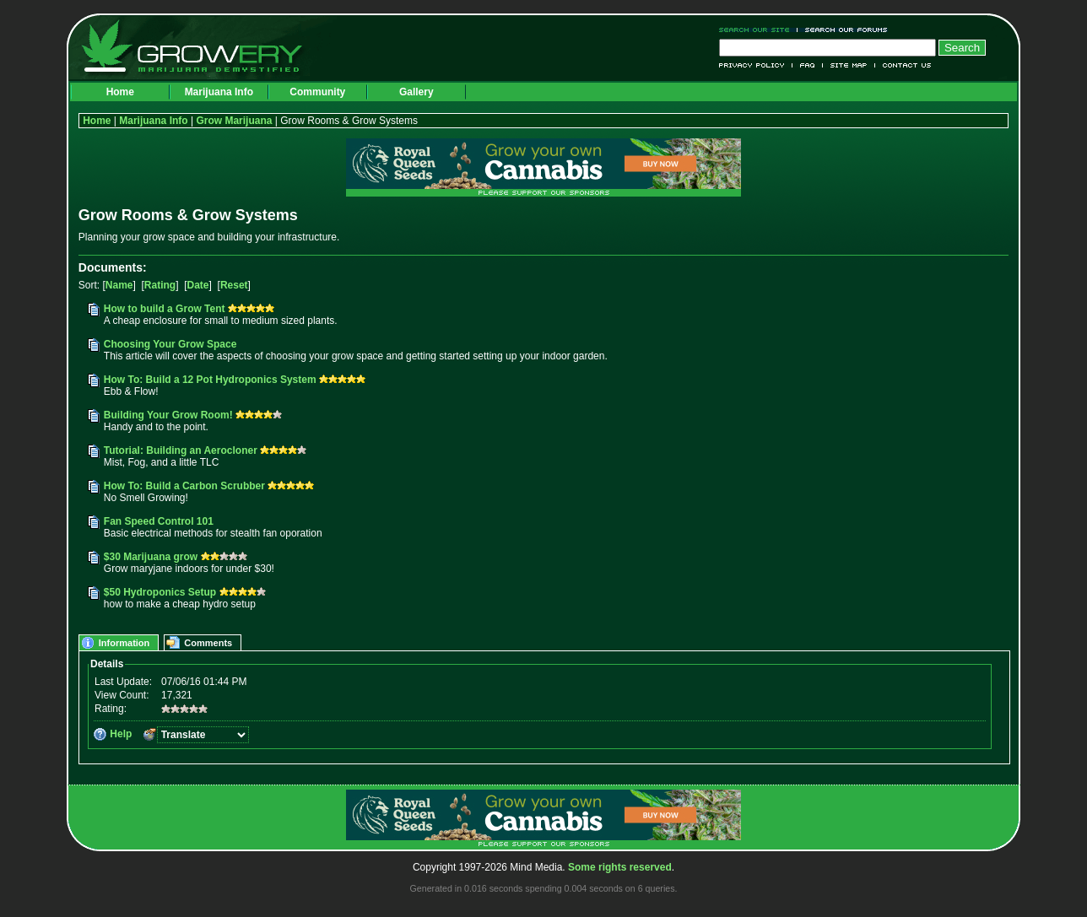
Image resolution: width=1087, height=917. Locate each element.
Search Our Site (758, 30)
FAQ (807, 65)
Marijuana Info (219, 92)
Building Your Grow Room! (168, 415)
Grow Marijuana (234, 121)
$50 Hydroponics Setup (160, 592)
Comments (208, 643)
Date (198, 285)
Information (124, 643)
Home (120, 92)
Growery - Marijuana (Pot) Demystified (202, 46)
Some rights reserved (620, 867)
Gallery (416, 92)
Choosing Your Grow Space (170, 344)
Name (119, 285)
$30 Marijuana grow (150, 557)
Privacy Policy (755, 65)
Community (317, 92)
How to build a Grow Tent (164, 309)
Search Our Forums (843, 30)
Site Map (849, 65)
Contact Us (903, 65)
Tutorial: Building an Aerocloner (180, 450)
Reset (234, 285)
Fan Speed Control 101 (159, 521)
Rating (160, 285)
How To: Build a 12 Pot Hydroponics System (210, 380)
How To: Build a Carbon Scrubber (184, 486)
